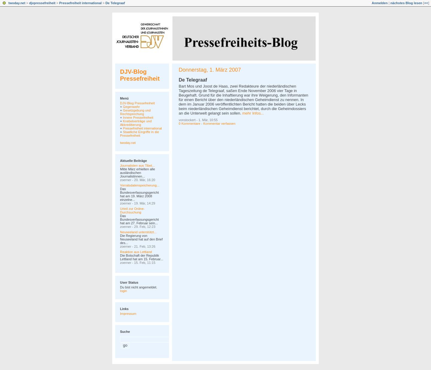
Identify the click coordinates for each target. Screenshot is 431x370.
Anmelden (380, 3)
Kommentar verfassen (219, 123)
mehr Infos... (253, 113)
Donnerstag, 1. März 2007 (210, 70)
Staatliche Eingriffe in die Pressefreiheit (139, 133)
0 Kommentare (189, 123)
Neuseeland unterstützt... (138, 232)
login (123, 291)
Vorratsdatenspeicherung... (139, 185)
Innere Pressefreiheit (138, 117)
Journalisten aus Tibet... (137, 165)
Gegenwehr (131, 107)
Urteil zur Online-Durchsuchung (132, 210)
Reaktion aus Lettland (136, 252)
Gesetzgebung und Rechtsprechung (135, 112)
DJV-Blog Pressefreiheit (140, 75)
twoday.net (16, 3)
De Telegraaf (115, 3)
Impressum (128, 313)
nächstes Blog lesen (406, 3)
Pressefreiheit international (80, 3)
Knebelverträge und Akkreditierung (136, 123)
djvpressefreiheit (42, 3)
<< (426, 3)
